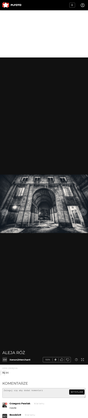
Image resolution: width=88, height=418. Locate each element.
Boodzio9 (15, 416)
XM (5, 359)
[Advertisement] (44, 34)
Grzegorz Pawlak (19, 404)
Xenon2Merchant (19, 359)
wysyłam (76, 391)
